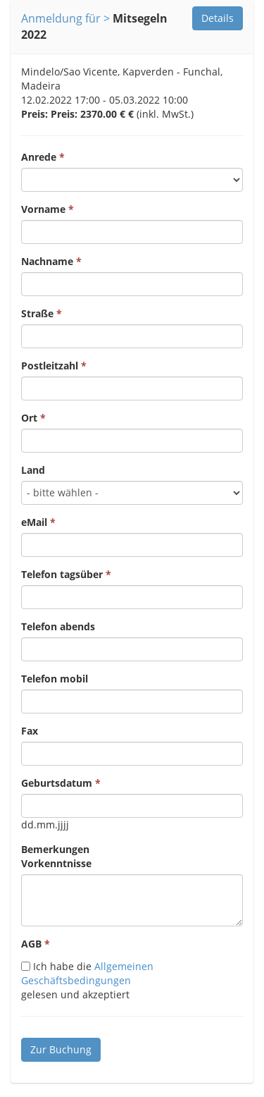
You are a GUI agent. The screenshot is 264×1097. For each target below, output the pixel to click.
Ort (29, 417)
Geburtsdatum (56, 783)
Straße (37, 313)
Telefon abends (58, 626)
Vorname (43, 209)
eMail (34, 522)
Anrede (38, 157)
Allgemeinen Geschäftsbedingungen (87, 973)
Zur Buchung (61, 1049)
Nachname (47, 261)
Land (33, 470)
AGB (31, 943)
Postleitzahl (49, 365)
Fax (29, 730)
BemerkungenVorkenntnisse (56, 856)
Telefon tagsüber (62, 574)
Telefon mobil (54, 678)
